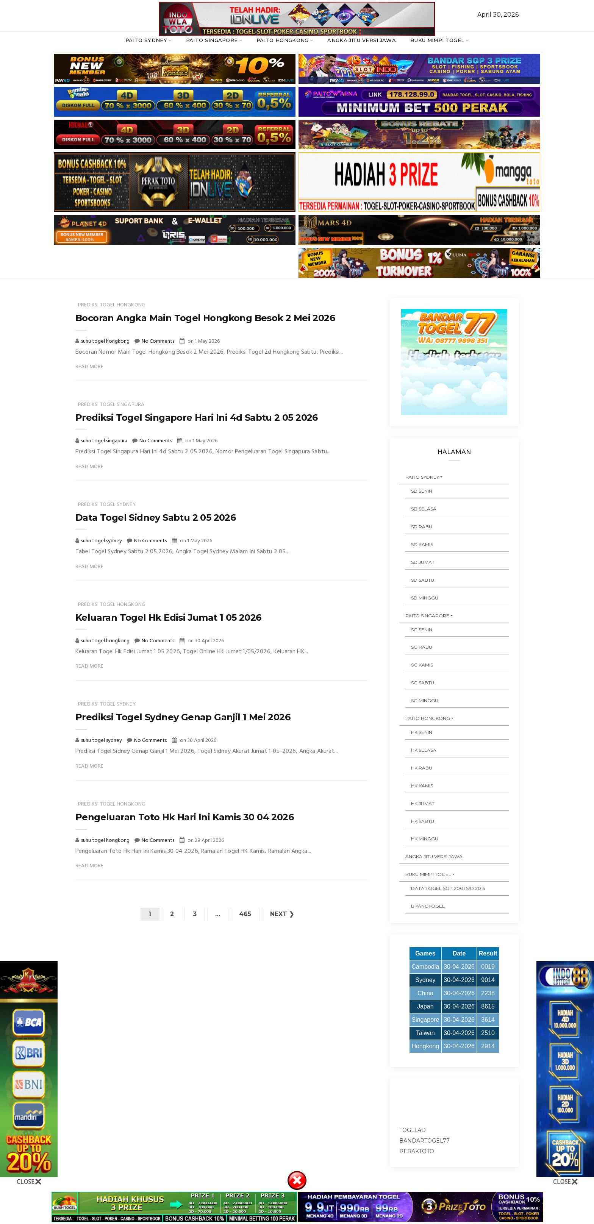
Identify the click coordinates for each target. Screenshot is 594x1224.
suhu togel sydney (102, 541)
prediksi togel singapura (111, 404)
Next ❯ (282, 914)
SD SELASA (423, 509)
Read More (89, 366)
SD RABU (421, 526)
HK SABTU (422, 821)
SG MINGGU (424, 700)
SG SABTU (422, 682)
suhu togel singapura (104, 441)
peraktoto (416, 1151)
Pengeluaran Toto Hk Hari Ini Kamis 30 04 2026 (184, 817)
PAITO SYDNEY (146, 40)
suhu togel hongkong (106, 341)
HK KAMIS (422, 785)
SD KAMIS (422, 544)
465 (245, 914)
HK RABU (421, 768)
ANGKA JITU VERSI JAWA (361, 40)
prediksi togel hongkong (111, 305)
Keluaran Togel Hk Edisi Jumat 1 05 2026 (168, 617)
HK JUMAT (423, 803)
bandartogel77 (424, 1140)
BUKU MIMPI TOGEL (437, 40)
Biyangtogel (428, 906)
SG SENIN (421, 629)
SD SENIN (421, 491)
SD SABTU (422, 580)
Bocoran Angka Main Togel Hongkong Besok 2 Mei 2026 (205, 317)
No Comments (158, 341)
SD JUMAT (423, 562)
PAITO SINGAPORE (212, 40)
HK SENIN (421, 732)
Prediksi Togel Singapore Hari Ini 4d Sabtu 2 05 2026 (196, 417)
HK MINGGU (424, 839)
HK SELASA (423, 750)
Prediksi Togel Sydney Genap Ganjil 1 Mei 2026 (182, 717)
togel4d (412, 1130)
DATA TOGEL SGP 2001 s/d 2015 (448, 888)
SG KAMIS (422, 665)
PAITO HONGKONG (282, 40)
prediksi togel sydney (107, 504)
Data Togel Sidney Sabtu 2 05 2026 (155, 517)
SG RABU (421, 647)
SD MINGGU (424, 598)
